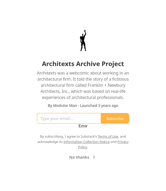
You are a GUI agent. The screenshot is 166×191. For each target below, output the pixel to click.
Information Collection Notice (86, 141)
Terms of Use (108, 136)
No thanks (83, 157)
